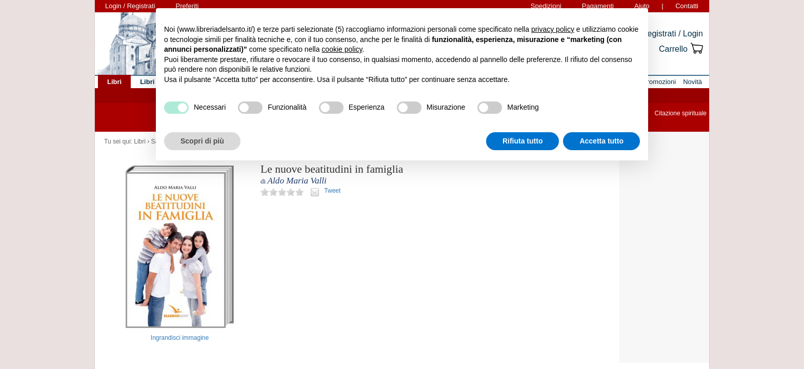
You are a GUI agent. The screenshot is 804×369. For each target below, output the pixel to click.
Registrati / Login (672, 33)
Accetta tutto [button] (601, 141)
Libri (140, 141)
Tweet (332, 190)
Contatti (686, 6)
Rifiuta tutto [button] (522, 141)
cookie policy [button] (341, 49)
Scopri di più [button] (202, 141)
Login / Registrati (130, 6)
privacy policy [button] (552, 29)
